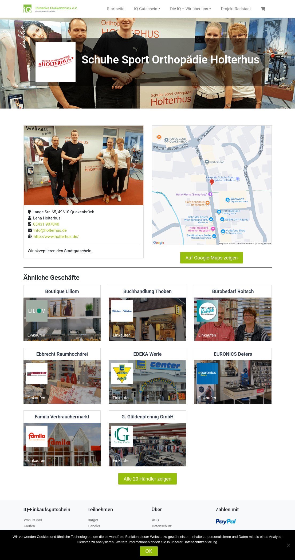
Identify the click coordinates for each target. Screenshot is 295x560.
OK (148, 551)
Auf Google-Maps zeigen (212, 258)
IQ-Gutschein (145, 8)
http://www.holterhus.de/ (55, 236)
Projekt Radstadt (236, 8)
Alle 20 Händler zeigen (147, 479)
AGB (155, 520)
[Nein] (288, 545)
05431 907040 (45, 224)
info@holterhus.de (49, 230)
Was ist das (33, 520)
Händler (94, 526)
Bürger (93, 520)
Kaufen (29, 526)
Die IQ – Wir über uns (189, 8)
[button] (33, 165)
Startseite (115, 8)
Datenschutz (162, 526)
